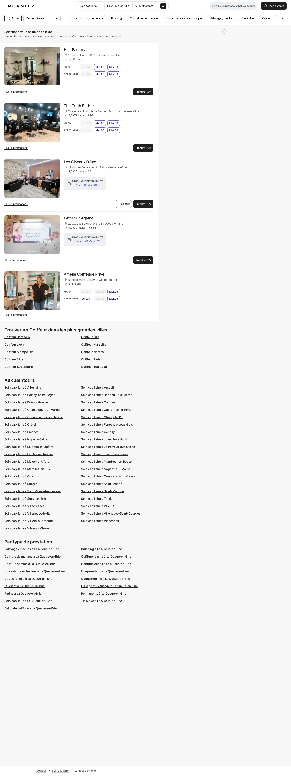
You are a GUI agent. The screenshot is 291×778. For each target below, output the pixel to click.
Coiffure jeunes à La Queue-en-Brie (106, 564)
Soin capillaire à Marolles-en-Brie (27, 469)
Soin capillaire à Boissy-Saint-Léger (29, 395)
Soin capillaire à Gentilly (98, 432)
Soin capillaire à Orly (18, 476)
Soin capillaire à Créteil (20, 424)
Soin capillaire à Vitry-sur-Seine (26, 528)
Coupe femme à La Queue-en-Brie (28, 578)
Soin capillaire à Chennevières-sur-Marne (33, 417)
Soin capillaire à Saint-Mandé (101, 484)
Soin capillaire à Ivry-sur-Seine (25, 439)
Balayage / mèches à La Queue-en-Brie (31, 549)
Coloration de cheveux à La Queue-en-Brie (34, 571)
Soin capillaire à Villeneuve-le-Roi (27, 513)
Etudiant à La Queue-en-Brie (24, 586)
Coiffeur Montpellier (18, 352)
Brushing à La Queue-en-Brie (101, 549)
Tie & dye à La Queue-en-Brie (101, 601)
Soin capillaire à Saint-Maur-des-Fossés (32, 491)
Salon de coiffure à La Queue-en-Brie (30, 608)
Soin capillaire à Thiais (96, 498)
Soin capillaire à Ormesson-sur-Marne (108, 476)
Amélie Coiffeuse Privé (84, 274)
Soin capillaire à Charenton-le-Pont (106, 410)
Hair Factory (74, 49)
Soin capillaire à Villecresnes (24, 506)
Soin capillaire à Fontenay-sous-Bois (107, 424)
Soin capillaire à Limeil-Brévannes (104, 454)
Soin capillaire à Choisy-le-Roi (102, 417)
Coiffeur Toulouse (94, 367)
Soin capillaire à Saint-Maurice (102, 491)
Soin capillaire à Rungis (20, 484)
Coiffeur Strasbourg (18, 367)
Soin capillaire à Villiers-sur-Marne (28, 521)
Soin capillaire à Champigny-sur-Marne (32, 410)
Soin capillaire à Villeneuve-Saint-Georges (110, 513)
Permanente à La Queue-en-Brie (103, 593)
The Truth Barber (79, 106)
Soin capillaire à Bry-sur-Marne (26, 402)
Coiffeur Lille (90, 337)
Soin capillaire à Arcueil (97, 387)
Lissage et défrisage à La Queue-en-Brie (109, 586)
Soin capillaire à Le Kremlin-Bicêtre (28, 447)
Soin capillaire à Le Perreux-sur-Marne (108, 447)
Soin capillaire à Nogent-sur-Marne (105, 469)
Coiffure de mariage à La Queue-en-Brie (32, 556)
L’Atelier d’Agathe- (79, 218)
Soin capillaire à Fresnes (21, 432)
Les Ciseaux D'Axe (80, 162)
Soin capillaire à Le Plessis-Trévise (28, 454)
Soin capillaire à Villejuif (97, 506)
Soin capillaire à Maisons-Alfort (26, 461)
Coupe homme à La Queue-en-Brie (105, 578)
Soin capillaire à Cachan (98, 402)
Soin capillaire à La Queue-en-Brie (28, 601)
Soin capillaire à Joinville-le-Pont (104, 439)
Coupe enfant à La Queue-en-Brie (105, 571)
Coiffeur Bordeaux (17, 337)
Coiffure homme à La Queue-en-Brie (29, 564)
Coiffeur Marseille (93, 344)
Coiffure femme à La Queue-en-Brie (106, 556)
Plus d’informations (16, 91)
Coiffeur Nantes (92, 352)
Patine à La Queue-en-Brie (22, 593)
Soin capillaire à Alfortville (22, 387)
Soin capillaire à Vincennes (100, 521)
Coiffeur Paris (91, 359)
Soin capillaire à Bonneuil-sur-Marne (106, 395)
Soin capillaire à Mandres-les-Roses (106, 461)
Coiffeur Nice (13, 359)
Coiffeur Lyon (14, 344)
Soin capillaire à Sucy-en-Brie (25, 498)
